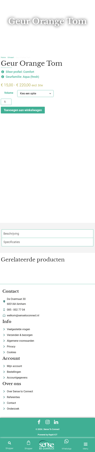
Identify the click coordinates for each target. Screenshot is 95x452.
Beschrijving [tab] (11, 233)
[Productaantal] (6, 102)
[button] (9, 443)
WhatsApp (66, 448)
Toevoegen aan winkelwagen (23, 110)
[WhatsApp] (66, 441)
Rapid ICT (53, 435)
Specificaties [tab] (11, 242)
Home (3, 57)
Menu (85, 448)
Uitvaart (11, 57)
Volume (8, 93)
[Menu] (85, 444)
